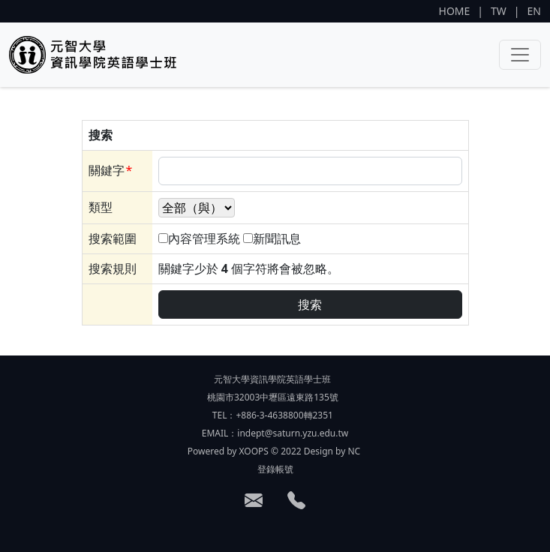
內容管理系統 (204, 238)
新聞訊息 (277, 238)
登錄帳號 (275, 469)
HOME (454, 11)
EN (534, 11)
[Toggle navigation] (520, 55)
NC (353, 451)
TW (498, 11)
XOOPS (254, 451)
